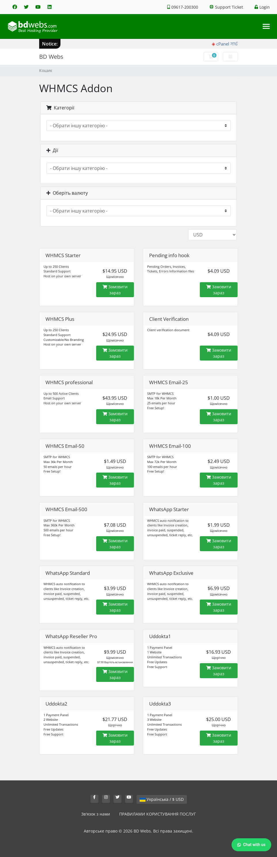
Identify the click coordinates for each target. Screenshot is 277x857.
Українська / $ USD (162, 799)
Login (262, 7)
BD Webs (51, 56)
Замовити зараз (115, 289)
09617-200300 (182, 7)
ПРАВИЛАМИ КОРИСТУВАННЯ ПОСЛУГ (157, 814)
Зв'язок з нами (95, 814)
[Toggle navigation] (266, 26)
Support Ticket (226, 7)
